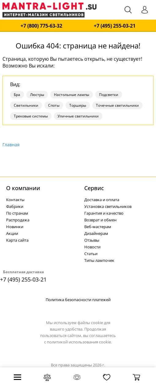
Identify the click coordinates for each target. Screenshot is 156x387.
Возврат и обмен (100, 220)
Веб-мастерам (97, 226)
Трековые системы (31, 116)
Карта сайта (17, 240)
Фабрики (14, 206)
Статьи (90, 253)
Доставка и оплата (101, 199)
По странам (17, 213)
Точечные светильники (117, 105)
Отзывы (91, 240)
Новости (92, 247)
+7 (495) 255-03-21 (114, 26)
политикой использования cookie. (79, 342)
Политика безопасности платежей (78, 299)
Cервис (94, 188)
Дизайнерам (96, 233)
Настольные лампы (71, 94)
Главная (11, 145)
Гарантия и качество (104, 213)
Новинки (14, 226)
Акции (12, 233)
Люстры (37, 94)
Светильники (26, 105)
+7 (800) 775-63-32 (41, 26)
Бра (17, 94)
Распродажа (17, 220)
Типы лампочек (99, 260)
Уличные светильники (78, 116)
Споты (53, 105)
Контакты (15, 199)
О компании (23, 188)
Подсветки (108, 94)
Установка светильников (107, 206)
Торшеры (77, 105)
